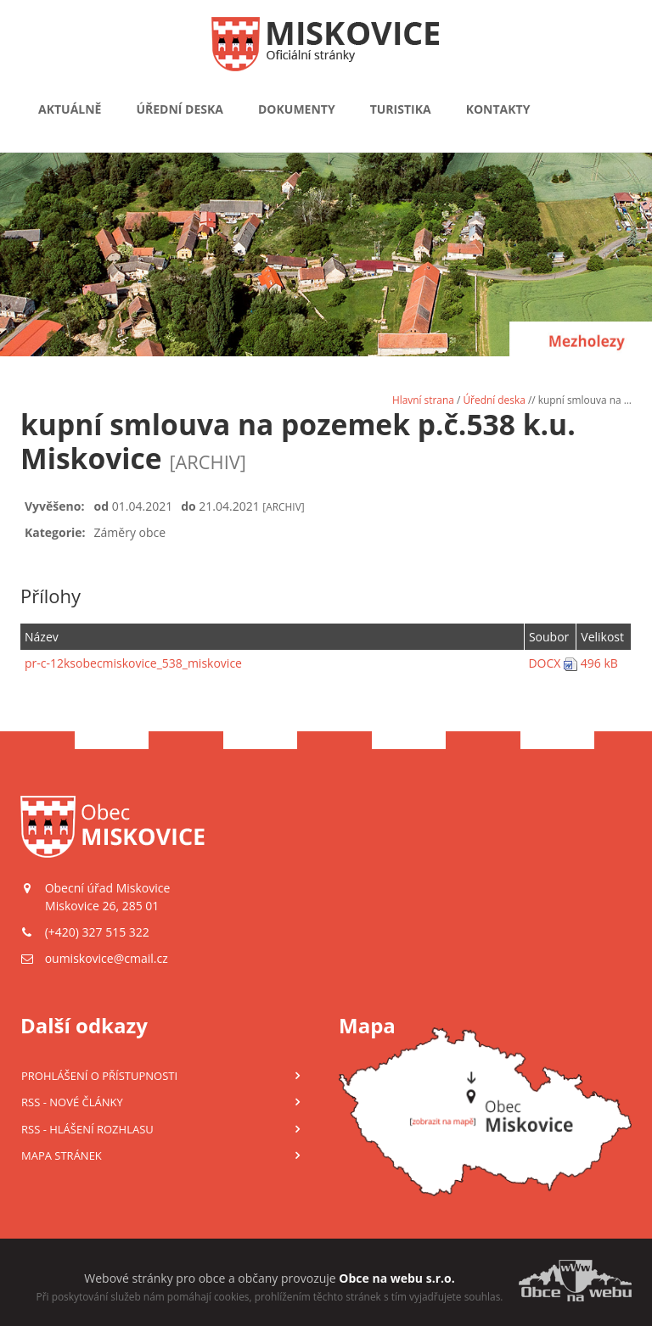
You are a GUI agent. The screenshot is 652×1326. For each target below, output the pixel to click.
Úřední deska (179, 109)
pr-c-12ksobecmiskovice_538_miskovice (133, 663)
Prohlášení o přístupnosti (99, 1075)
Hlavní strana (423, 399)
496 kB (599, 663)
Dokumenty (296, 109)
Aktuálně (69, 109)
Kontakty (498, 109)
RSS (72, 1102)
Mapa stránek (61, 1155)
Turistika (400, 109)
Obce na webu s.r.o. (396, 1278)
